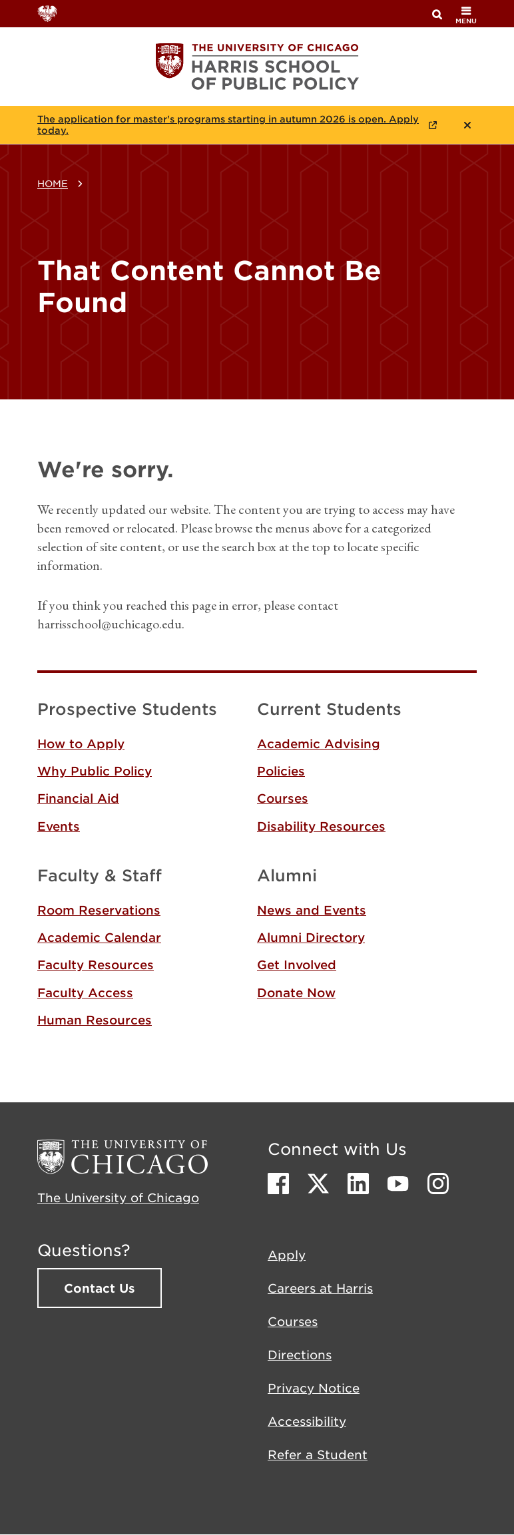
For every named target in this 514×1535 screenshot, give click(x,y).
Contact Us (99, 1288)
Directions (300, 1354)
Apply (287, 1254)
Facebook (278, 1183)
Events (58, 826)
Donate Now (296, 992)
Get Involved (296, 964)
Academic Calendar (99, 937)
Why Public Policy (94, 771)
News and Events (311, 910)
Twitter (318, 1183)
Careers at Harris (320, 1288)
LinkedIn (358, 1183)
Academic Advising (318, 743)
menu (466, 15)
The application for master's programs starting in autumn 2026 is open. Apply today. (228, 125)
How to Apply (81, 743)
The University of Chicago (118, 1197)
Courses (282, 798)
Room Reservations (98, 910)
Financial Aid (78, 798)
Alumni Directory (311, 937)
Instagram (438, 1183)
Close (467, 125)
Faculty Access (85, 992)
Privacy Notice (314, 1388)
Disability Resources (321, 826)
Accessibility (307, 1421)
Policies (281, 771)
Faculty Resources (95, 964)
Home (52, 183)
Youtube (398, 1183)
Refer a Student (318, 1454)
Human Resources (94, 1019)
